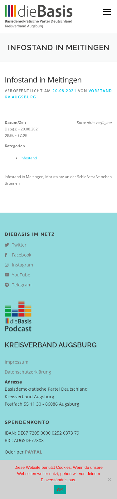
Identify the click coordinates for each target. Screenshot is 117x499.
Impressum (16, 362)
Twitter (16, 245)
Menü (106, 11)
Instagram (19, 265)
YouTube (17, 275)
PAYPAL (33, 452)
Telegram (18, 285)
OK (60, 489)
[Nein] (109, 479)
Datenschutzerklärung (28, 372)
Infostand (29, 158)
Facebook (18, 255)
